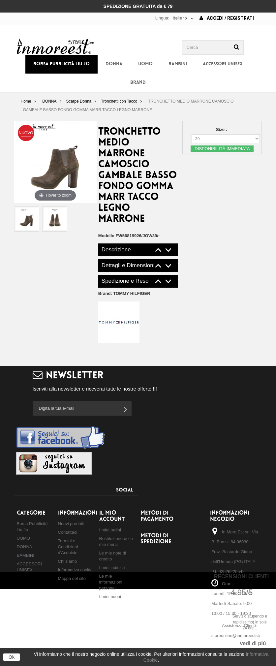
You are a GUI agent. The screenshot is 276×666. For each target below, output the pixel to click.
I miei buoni (110, 596)
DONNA (114, 64)
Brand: (124, 293)
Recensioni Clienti (241, 576)
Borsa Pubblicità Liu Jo (61, 64)
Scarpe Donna (79, 101)
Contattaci (67, 532)
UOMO (145, 64)
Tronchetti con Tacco (119, 101)
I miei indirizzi (112, 567)
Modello (106, 235)
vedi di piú (253, 643)
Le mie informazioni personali (110, 582)
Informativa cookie (75, 569)
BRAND (138, 82)
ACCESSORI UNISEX (223, 64)
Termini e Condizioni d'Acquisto (68, 546)
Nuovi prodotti (71, 523)
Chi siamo (67, 561)
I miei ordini (110, 529)
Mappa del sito (72, 578)
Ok (12, 657)
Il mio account (112, 516)
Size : (222, 129)
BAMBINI (178, 64)
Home (25, 101)
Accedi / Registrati (226, 18)
